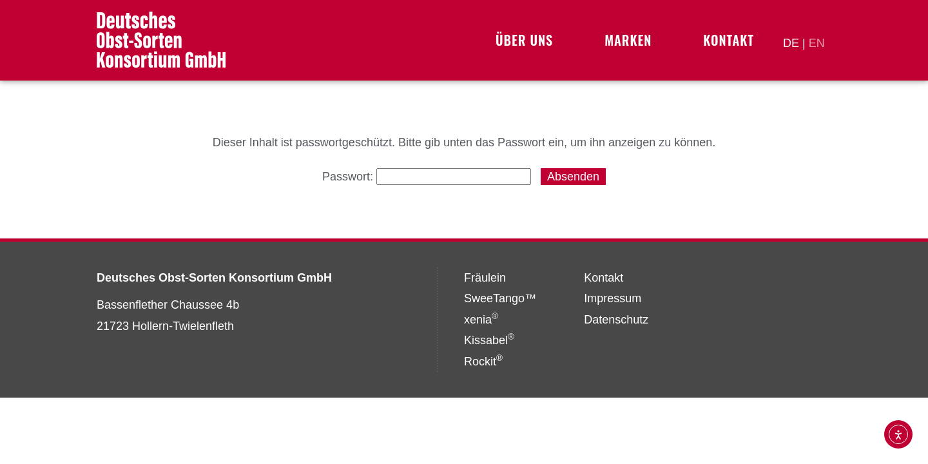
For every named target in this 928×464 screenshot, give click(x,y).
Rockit (483, 361)
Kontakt (728, 40)
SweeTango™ (500, 298)
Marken (631, 40)
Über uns (527, 40)
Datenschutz (616, 319)
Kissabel (489, 340)
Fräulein (485, 277)
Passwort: (426, 176)
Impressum (612, 298)
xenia (481, 319)
